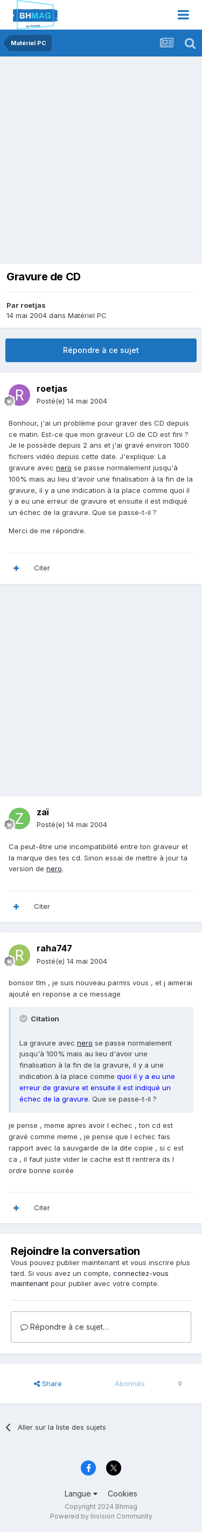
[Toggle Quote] (24, 1018)
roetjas (33, 305)
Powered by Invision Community (101, 1516)
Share (48, 1383)
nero (64, 467)
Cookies (122, 1493)
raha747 (54, 948)
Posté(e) (72, 401)
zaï (43, 812)
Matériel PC (87, 315)
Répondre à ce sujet (101, 350)
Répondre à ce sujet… (64, 1326)
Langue (81, 1493)
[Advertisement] (101, 163)
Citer (42, 567)
